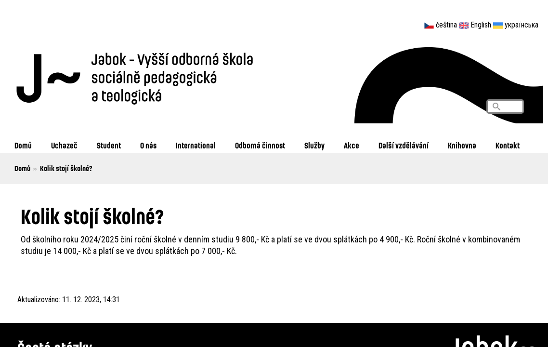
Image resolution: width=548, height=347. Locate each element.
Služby (314, 145)
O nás (148, 145)
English (480, 24)
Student (109, 145)
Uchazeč (64, 145)
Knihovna (462, 145)
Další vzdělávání (403, 145)
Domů (23, 145)
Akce (351, 145)
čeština (446, 24)
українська (521, 24)
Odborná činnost (260, 145)
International (196, 145)
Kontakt (508, 145)
